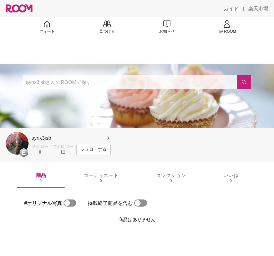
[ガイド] (231, 8)
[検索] (244, 82)
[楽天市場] (258, 8)
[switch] (70, 203)
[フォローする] (93, 149)
